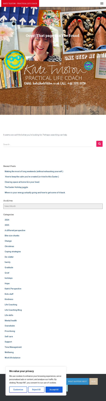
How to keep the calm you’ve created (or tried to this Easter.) (32, 177)
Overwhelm (10, 326)
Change (8, 241)
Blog (93, 381)
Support (8, 342)
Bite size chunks (12, 236)
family (7, 262)
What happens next (77, 381)
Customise (18, 389)
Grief (7, 273)
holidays (9, 278)
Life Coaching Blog (13, 310)
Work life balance (12, 358)
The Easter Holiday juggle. (16, 187)
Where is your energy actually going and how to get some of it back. (35, 192)
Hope (7, 283)
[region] (36, 381)
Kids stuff (9, 294)
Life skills (9, 315)
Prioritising (10, 331)
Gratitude (9, 267)
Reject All (36, 389)
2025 (7, 225)
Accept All (54, 389)
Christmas (9, 246)
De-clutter (9, 257)
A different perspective (15, 230)
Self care (9, 336)
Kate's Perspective (13, 289)
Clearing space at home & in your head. (22, 182)
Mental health (11, 320)
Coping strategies (13, 251)
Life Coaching (11, 305)
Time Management (13, 347)
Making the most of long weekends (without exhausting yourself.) (34, 171)
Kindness (9, 299)
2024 (7, 220)
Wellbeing (9, 352)
